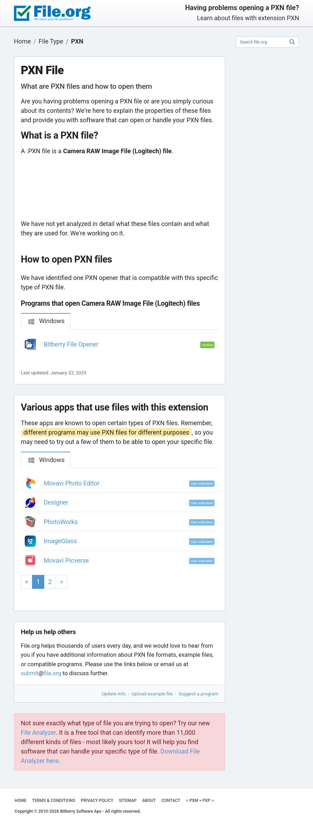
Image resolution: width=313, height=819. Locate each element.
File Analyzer (38, 732)
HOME (20, 800)
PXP (206, 800)
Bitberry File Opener (71, 344)
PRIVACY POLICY (97, 800)
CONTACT (171, 800)
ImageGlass (60, 541)
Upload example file (152, 693)
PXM (193, 800)
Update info (114, 693)
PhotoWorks (61, 521)
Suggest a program (198, 693)
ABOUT (149, 800)
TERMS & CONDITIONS (53, 800)
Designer (56, 502)
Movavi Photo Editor (72, 483)
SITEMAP (127, 800)
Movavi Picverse (66, 560)
